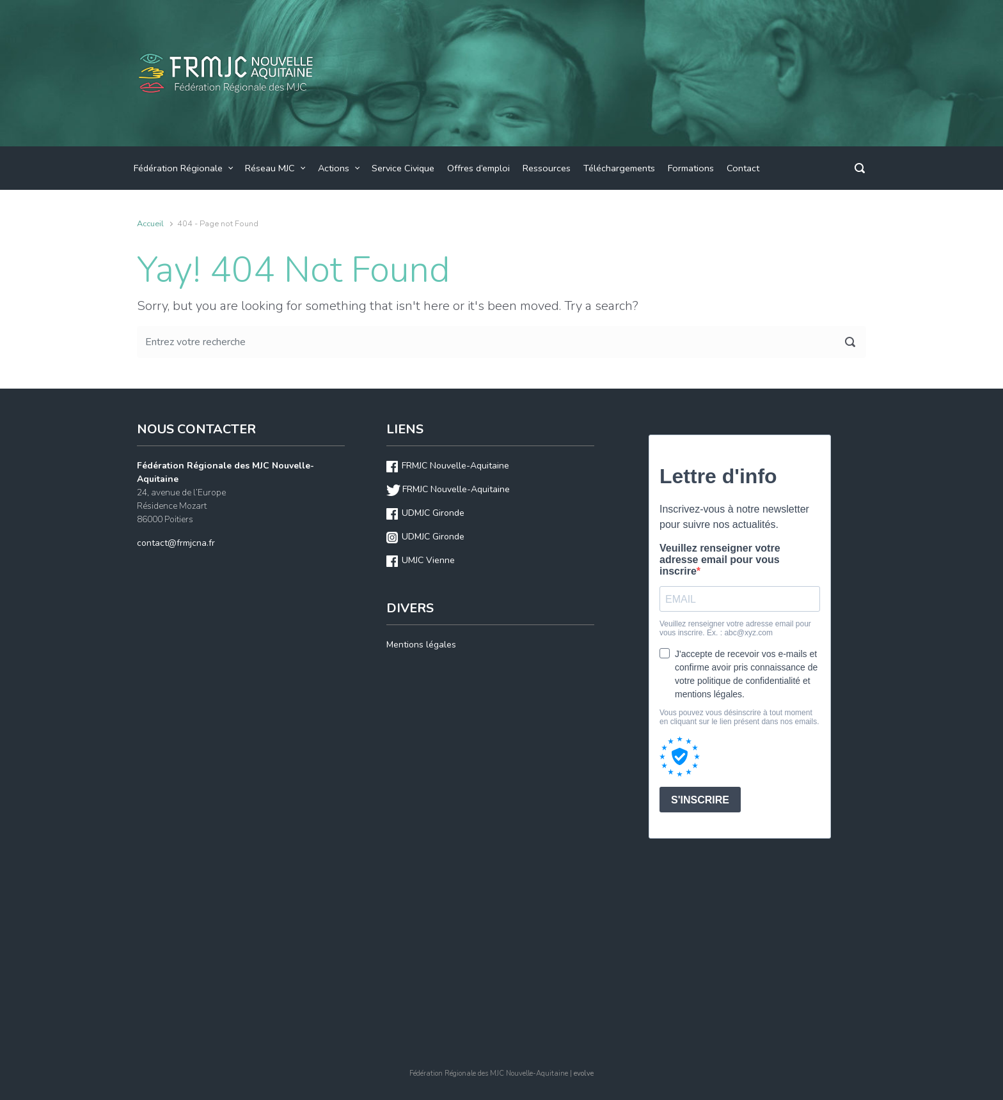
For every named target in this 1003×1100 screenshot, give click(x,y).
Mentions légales (421, 645)
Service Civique (403, 168)
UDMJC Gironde (433, 513)
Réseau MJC (270, 168)
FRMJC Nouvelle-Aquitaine (455, 466)
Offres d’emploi (478, 168)
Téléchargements (619, 168)
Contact (743, 168)
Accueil (150, 223)
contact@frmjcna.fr (176, 543)
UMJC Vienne (428, 560)
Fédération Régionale (178, 168)
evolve (584, 1073)
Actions (333, 168)
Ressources (547, 168)
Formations (691, 168)
